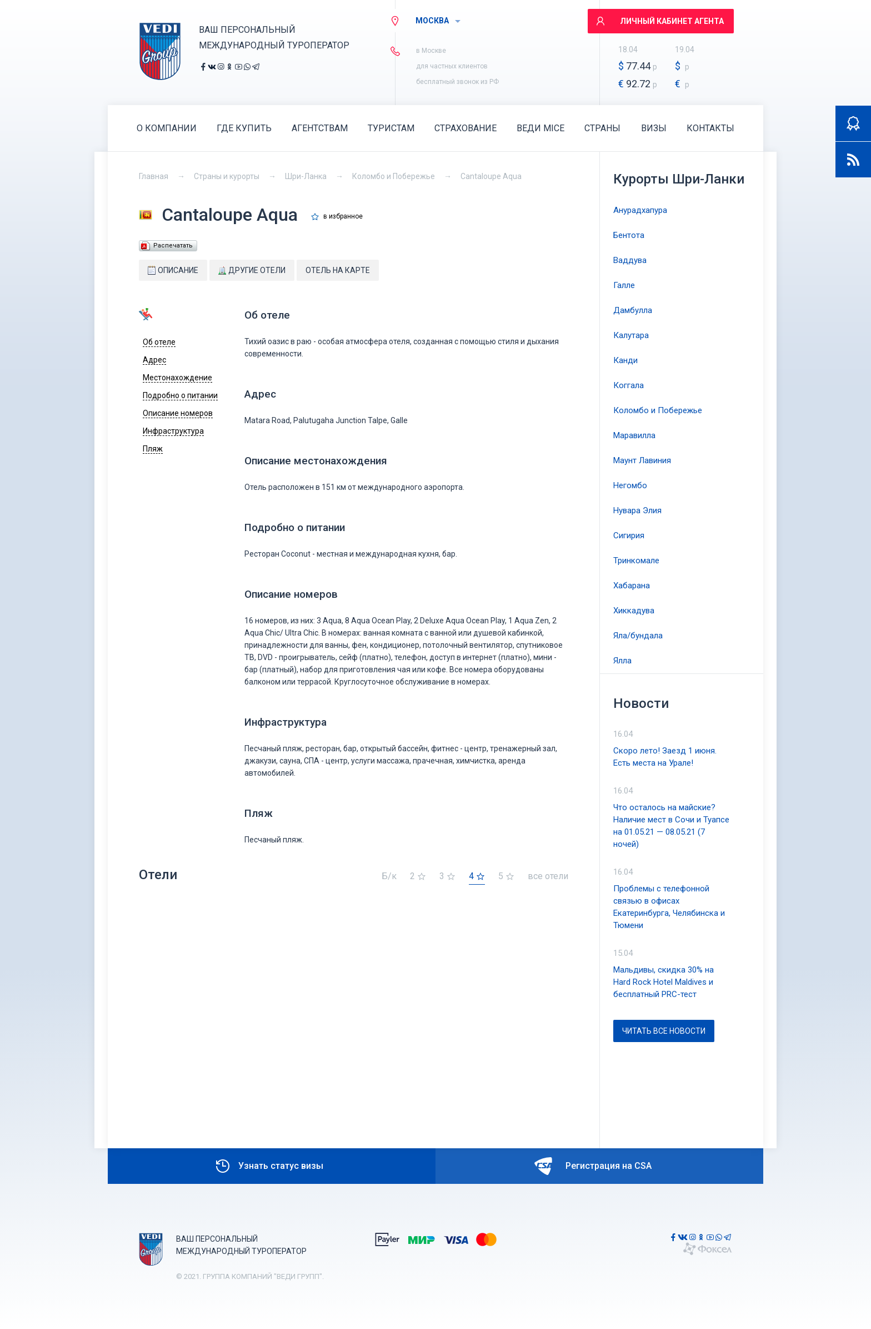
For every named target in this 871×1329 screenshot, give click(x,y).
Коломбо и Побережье (393, 176)
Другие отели (252, 270)
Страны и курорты (226, 176)
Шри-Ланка (306, 176)
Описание (173, 270)
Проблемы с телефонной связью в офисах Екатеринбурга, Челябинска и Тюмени (669, 907)
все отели (548, 876)
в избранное (343, 216)
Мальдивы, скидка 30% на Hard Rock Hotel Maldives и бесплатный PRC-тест (663, 982)
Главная (153, 176)
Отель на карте (338, 270)
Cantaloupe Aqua (491, 176)
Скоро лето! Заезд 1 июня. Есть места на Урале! (665, 757)
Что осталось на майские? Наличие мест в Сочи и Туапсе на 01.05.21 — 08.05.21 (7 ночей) (671, 825)
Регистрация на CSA (593, 1166)
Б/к (389, 876)
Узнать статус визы (268, 1166)
